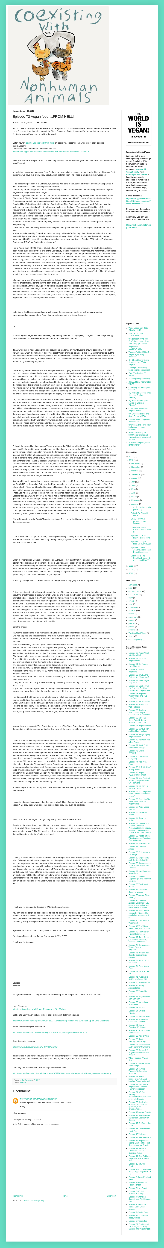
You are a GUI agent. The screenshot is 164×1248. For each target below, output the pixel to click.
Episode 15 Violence (137, 1134)
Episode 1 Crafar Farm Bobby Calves (138, 1217)
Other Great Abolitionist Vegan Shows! (138, 409)
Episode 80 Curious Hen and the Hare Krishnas (139, 730)
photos (131, 620)
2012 (131, 460)
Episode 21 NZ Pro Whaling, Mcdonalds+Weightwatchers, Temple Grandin (140, 1095)
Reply (22, 1107)
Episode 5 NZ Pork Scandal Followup (136, 1192)
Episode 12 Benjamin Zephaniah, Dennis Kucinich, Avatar (137, 1150)
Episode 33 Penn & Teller (139, 1016)
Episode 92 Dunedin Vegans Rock (137, 659)
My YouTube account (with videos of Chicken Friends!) (140, 395)
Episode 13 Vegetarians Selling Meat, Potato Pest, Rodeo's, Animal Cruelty (139, 1143)
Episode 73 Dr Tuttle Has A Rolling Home (140, 537)
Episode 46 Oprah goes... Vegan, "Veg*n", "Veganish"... (139, 947)
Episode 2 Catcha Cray (138, 1212)
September (136, 474)
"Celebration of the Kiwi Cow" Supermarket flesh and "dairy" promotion (139, 341)
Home (65, 1196)
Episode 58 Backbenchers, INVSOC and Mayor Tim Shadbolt (140, 865)
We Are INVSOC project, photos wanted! (138, 521)
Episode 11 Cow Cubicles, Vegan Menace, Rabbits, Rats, (140, 1158)
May (133, 489)
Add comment (20, 1113)
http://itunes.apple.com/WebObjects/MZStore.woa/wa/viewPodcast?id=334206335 (138, 201)
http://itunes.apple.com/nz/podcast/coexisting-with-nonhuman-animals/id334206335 (51, 152)
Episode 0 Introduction (138, 1221)
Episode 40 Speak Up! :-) (139, 982)
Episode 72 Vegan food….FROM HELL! (141, 543)
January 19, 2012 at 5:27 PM (45, 1099)
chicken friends (135, 591)
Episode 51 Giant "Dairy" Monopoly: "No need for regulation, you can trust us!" (139, 914)
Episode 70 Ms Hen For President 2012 (138, 787)
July (133, 482)
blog (130, 588)
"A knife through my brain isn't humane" (139, 444)
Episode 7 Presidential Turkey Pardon (138, 1184)
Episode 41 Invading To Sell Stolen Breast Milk (138, 978)
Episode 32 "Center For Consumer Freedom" (138, 1020)
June (133, 486)
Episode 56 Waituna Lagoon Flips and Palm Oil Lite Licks (140, 878)
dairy (131, 598)
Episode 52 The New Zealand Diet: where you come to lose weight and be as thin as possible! (139, 904)
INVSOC (132, 610)
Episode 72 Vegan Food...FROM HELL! (137, 774)
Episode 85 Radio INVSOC (140, 701)
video (131, 636)
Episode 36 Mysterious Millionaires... (138, 1003)
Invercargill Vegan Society (139, 379)
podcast (23, 1083)
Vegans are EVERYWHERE (135, 348)
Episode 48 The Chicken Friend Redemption (139, 933)
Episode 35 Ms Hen (137, 1008)
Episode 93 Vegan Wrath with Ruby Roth (139, 654)
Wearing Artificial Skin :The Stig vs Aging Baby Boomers (140, 354)
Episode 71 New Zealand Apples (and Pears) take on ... (141, 549)
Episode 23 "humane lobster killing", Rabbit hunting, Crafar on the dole (140, 1079)
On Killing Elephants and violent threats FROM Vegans (139, 362)
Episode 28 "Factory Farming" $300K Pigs (137, 1040)
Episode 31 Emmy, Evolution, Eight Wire (137, 1026)
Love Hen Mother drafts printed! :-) (141, 508)
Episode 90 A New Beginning (136, 670)
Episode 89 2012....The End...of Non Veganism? (139, 676)
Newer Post (18, 1196)
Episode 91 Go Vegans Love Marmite (138, 665)
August (134, 478)
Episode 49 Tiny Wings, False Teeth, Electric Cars (139, 927)
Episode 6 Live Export (138, 1188)
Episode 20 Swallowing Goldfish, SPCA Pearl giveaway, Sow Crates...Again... (138, 1105)
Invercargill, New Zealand (136, 174)
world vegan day (135, 640)
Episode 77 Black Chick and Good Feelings (138, 746)
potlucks (132, 630)
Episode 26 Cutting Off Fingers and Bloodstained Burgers (139, 1052)
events (131, 601)
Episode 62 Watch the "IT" (139, 844)
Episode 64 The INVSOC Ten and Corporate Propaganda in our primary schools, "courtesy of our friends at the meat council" (140, 828)
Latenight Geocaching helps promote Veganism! (139, 369)
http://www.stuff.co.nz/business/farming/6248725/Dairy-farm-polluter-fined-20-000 (50, 1032)
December (136, 463)
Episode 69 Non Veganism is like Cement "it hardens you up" (140, 793)
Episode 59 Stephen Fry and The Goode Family (139, 859)
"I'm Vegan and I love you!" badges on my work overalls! (140, 427)
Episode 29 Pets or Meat (139, 1036)
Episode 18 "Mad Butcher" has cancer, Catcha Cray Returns (140, 1117)
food (130, 604)
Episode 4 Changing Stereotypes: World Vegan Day (139, 1199)
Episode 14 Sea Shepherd (140, 1137)
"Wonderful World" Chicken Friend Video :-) (141, 529)
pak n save (133, 617)
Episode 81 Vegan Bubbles (140, 726)
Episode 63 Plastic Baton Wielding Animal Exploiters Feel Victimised (140, 838)
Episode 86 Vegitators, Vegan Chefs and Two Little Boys (138, 696)
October (135, 471)
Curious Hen (134, 594)
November (136, 467)
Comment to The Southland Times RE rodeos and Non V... (140, 558)
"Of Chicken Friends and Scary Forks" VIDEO (139, 415)
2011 (131, 566)
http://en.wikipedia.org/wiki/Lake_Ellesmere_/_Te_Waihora (39, 1009)
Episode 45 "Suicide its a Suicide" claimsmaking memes (139, 955)
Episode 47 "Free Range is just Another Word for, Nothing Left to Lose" (140, 939)
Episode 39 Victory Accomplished (136, 987)
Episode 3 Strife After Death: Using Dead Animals (137, 1207)
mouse (131, 614)
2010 (131, 569)
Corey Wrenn (26, 1099)
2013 (131, 456)
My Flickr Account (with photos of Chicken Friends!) (138, 402)
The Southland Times (137, 633)
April (133, 493)
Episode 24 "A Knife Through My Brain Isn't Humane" (138, 1071)
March (134, 497)
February (135, 500)
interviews (133, 607)
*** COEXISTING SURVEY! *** (136, 334)
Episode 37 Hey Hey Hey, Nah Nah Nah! (139, 998)
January (135, 504)
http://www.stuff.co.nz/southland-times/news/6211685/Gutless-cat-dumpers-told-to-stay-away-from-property (62, 1073)
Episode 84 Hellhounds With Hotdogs (138, 706)
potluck (132, 627)
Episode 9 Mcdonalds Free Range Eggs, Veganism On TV (140, 1171)
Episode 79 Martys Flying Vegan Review (139, 735)
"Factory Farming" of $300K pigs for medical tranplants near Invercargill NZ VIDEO (140, 436)
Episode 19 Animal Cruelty (140, 1112)
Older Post (111, 1196)
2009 (131, 573)
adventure (133, 585)
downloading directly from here (40, 143)
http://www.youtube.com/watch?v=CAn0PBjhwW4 (35, 1047)
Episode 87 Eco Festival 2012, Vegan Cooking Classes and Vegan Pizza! (139, 688)
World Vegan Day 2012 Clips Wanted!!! (138, 329)
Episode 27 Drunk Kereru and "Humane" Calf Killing (139, 1046)
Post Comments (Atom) (34, 1200)
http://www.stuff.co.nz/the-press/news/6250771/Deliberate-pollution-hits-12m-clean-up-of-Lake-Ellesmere (61, 1021)
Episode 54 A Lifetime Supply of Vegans (138, 891)
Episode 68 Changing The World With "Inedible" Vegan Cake (139, 801)
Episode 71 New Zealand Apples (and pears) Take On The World (139, 780)
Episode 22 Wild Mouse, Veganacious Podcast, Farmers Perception (139, 1086)
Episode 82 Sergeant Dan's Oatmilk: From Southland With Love (137, 720)
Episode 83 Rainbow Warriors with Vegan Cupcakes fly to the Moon (139, 712)
